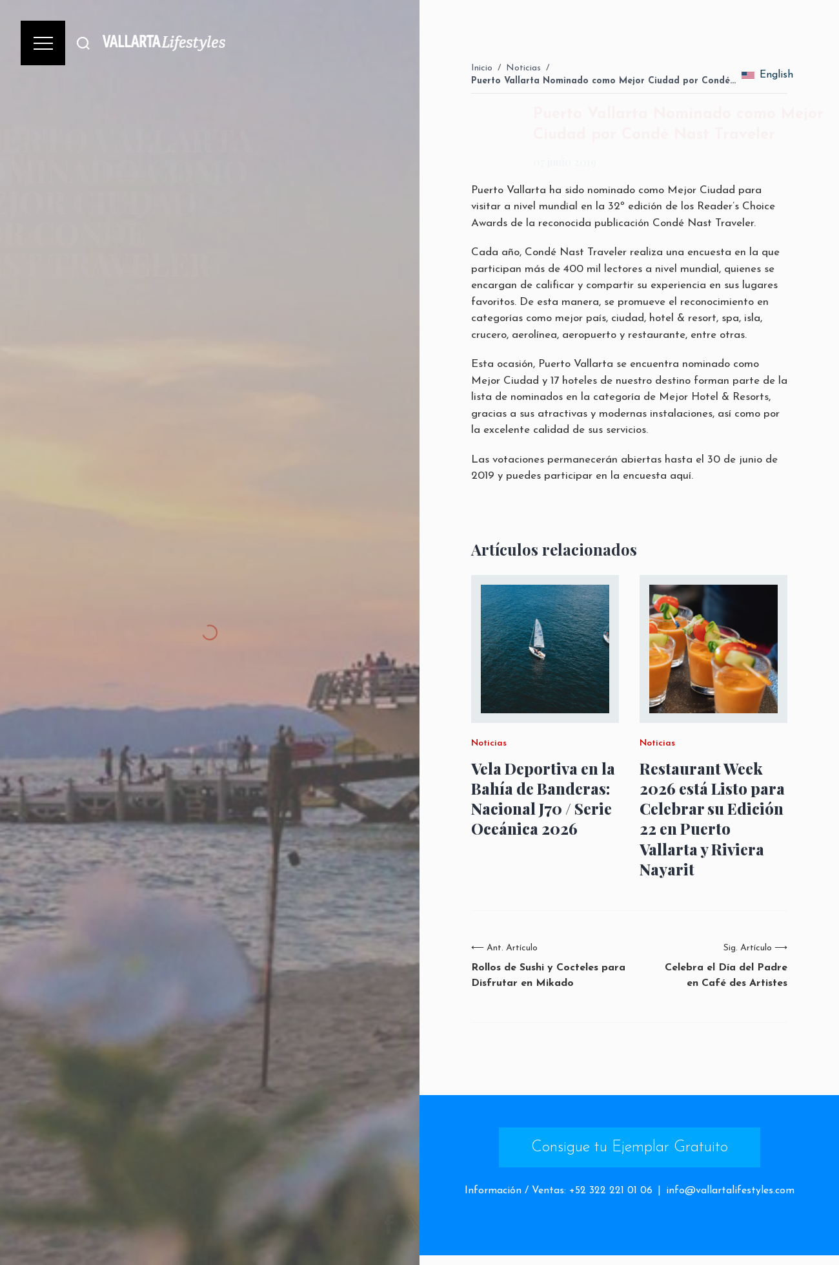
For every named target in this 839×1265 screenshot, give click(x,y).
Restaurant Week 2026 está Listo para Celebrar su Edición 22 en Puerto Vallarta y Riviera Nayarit (712, 818)
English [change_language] (767, 75)
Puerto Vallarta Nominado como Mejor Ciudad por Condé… (603, 81)
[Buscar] (83, 43)
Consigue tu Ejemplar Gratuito (629, 1147)
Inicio (481, 68)
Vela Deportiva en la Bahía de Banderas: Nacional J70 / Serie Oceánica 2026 (543, 798)
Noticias (523, 68)
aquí (680, 475)
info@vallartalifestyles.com (730, 1191)
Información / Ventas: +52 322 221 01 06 (558, 1191)
